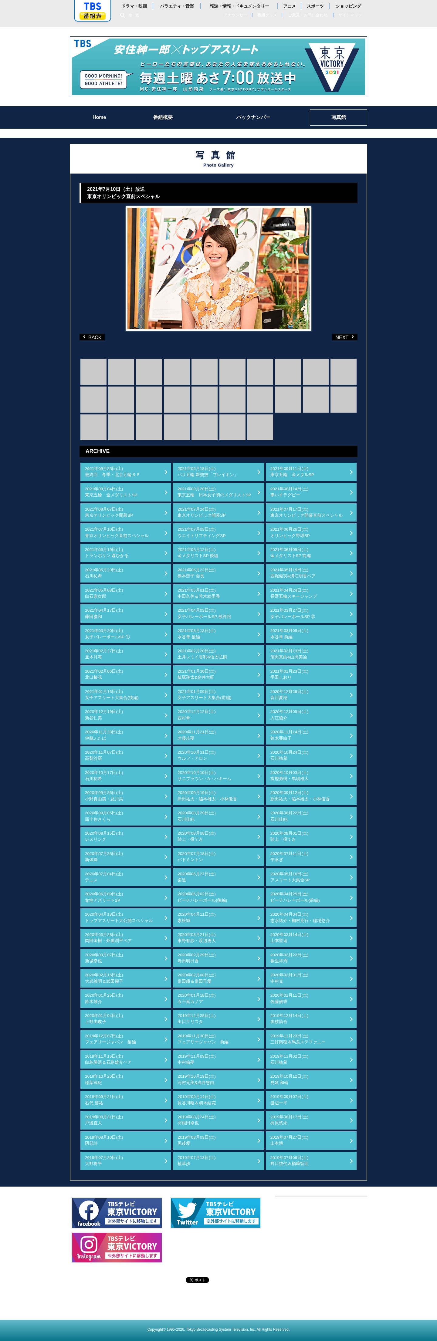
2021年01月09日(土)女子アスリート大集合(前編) (204, 694)
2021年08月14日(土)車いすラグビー (289, 492)
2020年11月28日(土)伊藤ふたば (104, 735)
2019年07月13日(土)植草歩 (197, 1160)
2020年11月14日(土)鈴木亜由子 (289, 735)
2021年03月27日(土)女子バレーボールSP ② (292, 613)
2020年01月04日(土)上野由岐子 (104, 1018)
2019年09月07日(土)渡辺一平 (289, 1099)
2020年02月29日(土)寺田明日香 (197, 958)
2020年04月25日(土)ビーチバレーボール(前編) (295, 897)
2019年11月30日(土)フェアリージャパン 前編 (203, 1039)
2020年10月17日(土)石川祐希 (104, 775)
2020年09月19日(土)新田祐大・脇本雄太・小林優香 (207, 795)
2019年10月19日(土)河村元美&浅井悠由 (197, 1079)
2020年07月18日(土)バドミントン (197, 856)
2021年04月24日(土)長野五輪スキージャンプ (293, 593)
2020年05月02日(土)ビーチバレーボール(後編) (202, 897)
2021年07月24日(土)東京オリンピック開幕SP (201, 512)
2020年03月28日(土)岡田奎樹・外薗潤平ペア (108, 937)
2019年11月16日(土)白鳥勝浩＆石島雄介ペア (108, 1059)
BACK (93, 337)
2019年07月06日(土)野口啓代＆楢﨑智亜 (289, 1160)
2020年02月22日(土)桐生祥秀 (289, 958)
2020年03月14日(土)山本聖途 (289, 937)
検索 (135, 15)
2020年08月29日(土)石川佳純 (197, 816)
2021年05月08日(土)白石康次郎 (104, 593)
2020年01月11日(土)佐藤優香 (289, 998)
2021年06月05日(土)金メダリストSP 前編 (290, 552)
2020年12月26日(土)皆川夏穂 (289, 694)
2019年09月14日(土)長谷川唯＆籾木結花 (197, 1099)
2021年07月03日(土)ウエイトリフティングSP (201, 532)
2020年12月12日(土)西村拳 (197, 714)
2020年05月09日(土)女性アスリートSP (104, 897)
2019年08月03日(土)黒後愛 (197, 1140)
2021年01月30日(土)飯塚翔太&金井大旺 (197, 674)
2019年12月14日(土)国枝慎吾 (289, 1018)
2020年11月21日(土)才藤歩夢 (197, 735)
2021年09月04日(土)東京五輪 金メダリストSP (111, 492)
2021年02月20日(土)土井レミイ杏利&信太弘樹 (202, 654)
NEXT (335, 337)
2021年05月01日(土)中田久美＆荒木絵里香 (199, 593)
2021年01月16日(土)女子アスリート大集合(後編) (112, 694)
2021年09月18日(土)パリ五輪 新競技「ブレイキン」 (208, 471)
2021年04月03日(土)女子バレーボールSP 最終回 (204, 613)
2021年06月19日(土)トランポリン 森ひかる (107, 552)
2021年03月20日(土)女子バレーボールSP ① (107, 633)
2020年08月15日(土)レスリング (104, 836)
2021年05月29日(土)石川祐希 (104, 573)
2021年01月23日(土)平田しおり (289, 674)
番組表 (93, 16)
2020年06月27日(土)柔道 (197, 877)
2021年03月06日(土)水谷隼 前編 (289, 633)
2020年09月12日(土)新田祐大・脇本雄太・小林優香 (300, 795)
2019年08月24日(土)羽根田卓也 (197, 1120)
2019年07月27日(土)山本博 (289, 1140)
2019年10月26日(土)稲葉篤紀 (104, 1079)
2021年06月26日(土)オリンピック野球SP (290, 532)
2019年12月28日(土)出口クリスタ (197, 1018)
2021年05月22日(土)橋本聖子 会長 (197, 573)
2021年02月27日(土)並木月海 (104, 654)
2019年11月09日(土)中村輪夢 (197, 1059)
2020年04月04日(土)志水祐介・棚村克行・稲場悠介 (300, 917)
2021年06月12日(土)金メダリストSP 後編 (198, 552)
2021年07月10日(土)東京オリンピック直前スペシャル (117, 532)
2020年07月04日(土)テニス (104, 877)
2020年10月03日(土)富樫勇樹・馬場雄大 (289, 775)
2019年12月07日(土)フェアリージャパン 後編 (110, 1039)
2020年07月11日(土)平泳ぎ (289, 856)
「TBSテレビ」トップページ (92, 6)
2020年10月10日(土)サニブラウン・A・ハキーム (204, 775)
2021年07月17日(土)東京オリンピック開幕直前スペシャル (306, 512)
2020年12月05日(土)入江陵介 (289, 714)
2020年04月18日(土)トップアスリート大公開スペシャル (119, 917)
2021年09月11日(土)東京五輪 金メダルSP (292, 471)
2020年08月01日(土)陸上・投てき (289, 836)
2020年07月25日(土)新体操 (104, 856)
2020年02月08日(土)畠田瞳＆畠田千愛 (197, 978)
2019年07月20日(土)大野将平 (104, 1160)
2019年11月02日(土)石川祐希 (289, 1059)
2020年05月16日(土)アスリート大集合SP (290, 877)
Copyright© (156, 1329)
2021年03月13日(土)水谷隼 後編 (197, 633)
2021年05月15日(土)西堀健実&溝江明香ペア (293, 573)
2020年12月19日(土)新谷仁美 (104, 714)
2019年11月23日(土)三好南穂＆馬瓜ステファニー (298, 1039)
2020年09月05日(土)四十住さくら (104, 816)
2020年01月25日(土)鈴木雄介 (104, 998)
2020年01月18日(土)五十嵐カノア (197, 998)
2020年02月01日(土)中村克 (289, 978)
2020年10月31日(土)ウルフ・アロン (197, 755)
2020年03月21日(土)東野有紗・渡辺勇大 (197, 937)
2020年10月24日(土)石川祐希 (289, 755)
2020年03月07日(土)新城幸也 (104, 958)
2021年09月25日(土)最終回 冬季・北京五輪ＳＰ (112, 471)
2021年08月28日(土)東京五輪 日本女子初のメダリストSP (214, 492)
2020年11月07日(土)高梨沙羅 (104, 755)
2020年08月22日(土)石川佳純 (289, 816)
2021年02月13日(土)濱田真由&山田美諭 (289, 654)
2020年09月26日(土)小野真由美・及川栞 (104, 795)
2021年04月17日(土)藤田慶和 (104, 613)
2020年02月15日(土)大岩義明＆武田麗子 (104, 978)
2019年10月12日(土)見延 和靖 (289, 1079)
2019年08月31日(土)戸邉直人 (104, 1120)
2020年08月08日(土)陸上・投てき (197, 836)
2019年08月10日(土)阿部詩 (104, 1140)
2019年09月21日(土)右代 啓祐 (104, 1099)
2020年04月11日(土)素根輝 (197, 917)
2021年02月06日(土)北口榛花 (104, 674)
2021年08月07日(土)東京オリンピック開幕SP (109, 512)
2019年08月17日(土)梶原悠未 (289, 1120)
